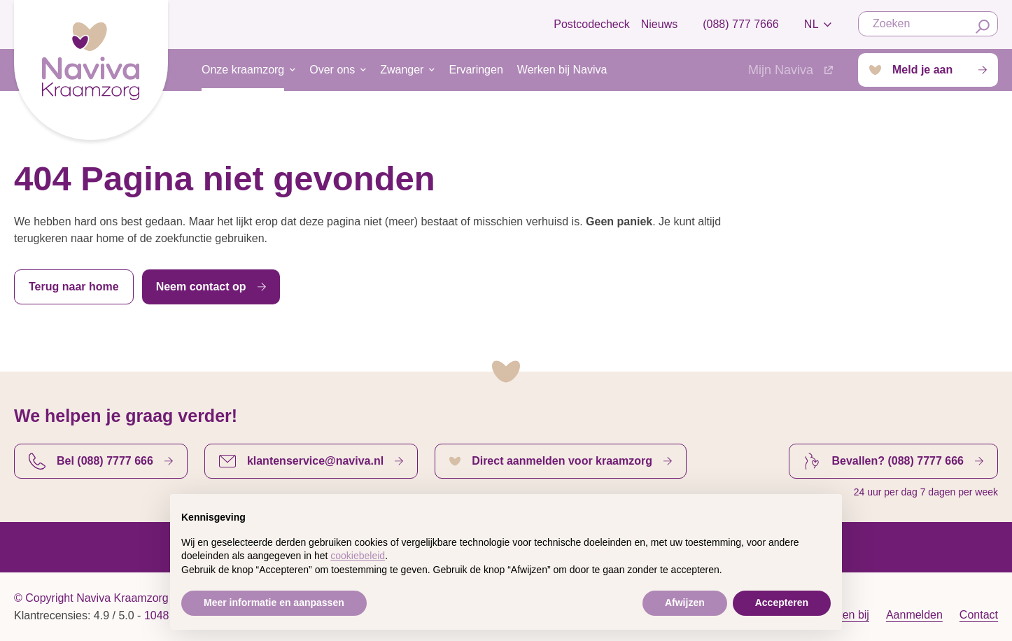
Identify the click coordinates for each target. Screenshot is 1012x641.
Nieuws (659, 24)
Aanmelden (914, 615)
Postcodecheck (592, 24)
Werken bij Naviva (562, 70)
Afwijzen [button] (685, 602)
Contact (979, 615)
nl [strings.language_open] (820, 24)
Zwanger (401, 70)
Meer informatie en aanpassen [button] (274, 602)
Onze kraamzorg (243, 77)
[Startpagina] (91, 67)
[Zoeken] (983, 27)
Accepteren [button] (781, 602)
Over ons (332, 70)
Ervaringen (476, 70)
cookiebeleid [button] (357, 555)
